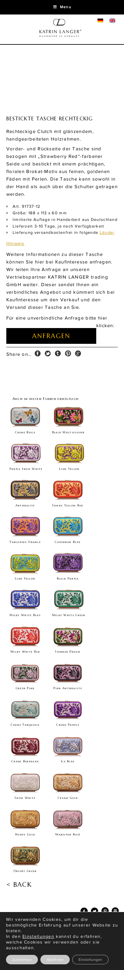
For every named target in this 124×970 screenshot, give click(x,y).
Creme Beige (25, 432)
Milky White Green (69, 615)
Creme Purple (67, 725)
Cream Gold (68, 798)
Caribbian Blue (67, 542)
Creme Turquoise (25, 725)
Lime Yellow (69, 469)
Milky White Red (25, 652)
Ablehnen (55, 959)
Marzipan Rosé (67, 834)
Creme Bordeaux (25, 761)
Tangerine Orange (25, 542)
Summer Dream (67, 652)
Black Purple (68, 578)
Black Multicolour (68, 432)
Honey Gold (25, 834)
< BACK (19, 885)
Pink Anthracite (67, 688)
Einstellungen (90, 959)
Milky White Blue (25, 615)
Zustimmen (22, 959)
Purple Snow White (26, 469)
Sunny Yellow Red (67, 505)
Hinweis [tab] (15, 243)
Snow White (25, 798)
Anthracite (25, 505)
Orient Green (25, 871)
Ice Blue (67, 761)
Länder (107, 232)
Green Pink (25, 688)
